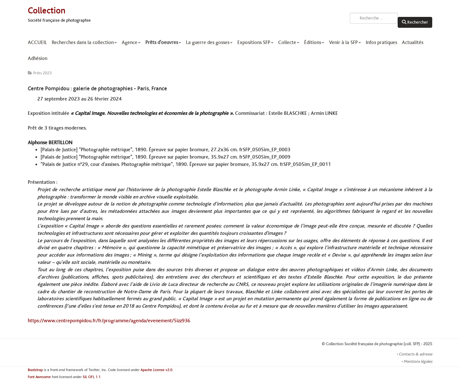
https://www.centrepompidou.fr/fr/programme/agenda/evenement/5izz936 (109, 321)
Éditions (314, 42)
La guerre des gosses (209, 42)
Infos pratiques (381, 42)
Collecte (288, 42)
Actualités (412, 42)
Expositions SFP (255, 42)
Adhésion (37, 58)
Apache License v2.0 (156, 370)
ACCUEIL (37, 42)
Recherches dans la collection (84, 42)
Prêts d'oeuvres (163, 42)
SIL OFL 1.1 (91, 377)
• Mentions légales (416, 361)
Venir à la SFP (345, 42)
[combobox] (374, 18)
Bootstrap (35, 370)
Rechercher (415, 22)
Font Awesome (39, 377)
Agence (131, 42)
